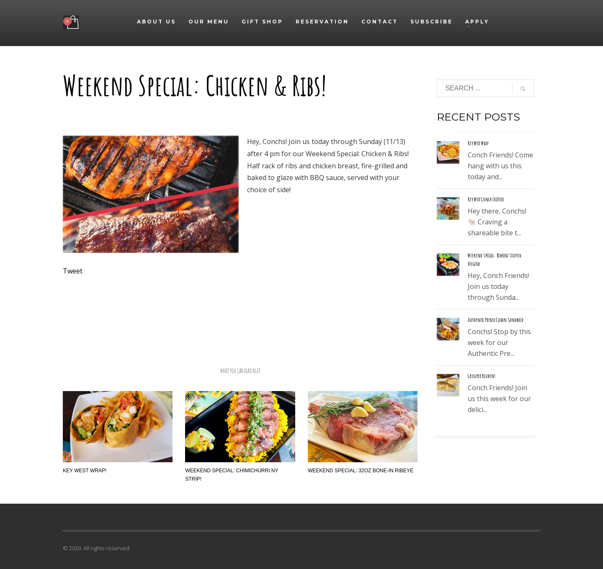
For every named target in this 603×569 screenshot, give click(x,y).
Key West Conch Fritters (486, 199)
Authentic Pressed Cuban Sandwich (495, 320)
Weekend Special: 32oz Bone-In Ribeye (360, 471)
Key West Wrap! (84, 471)
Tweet (72, 270)
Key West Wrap (478, 143)
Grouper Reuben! (481, 376)
